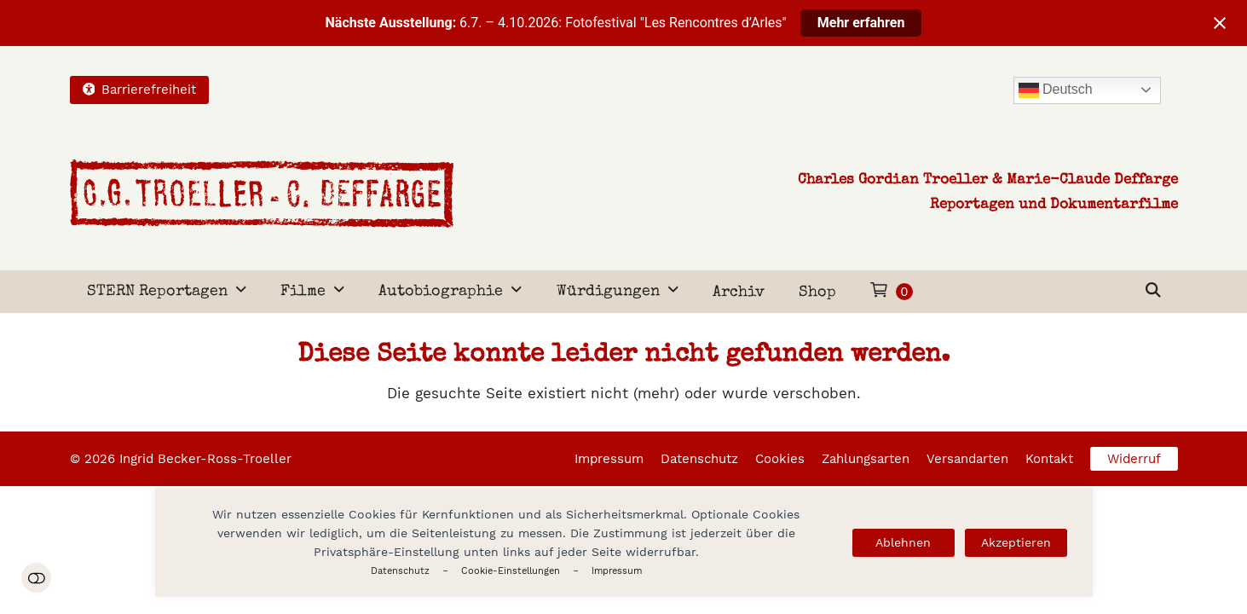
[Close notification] (1219, 23)
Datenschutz (400, 570)
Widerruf (1134, 458)
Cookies (780, 458)
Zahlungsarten (865, 458)
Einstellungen (36, 578)
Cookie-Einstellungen (510, 570)
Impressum (617, 570)
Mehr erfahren (861, 22)
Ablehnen (903, 542)
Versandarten (967, 458)
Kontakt (1049, 458)
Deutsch (1056, 90)
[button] (1153, 291)
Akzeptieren (1016, 542)
